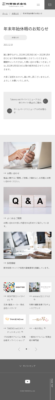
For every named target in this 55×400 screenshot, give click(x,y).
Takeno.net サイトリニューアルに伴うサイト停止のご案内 (25, 101)
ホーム (5, 13)
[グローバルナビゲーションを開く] (38, 4)
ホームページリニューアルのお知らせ (30, 111)
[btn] (19, 349)
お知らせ (15, 13)
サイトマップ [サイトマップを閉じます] (29, 365)
